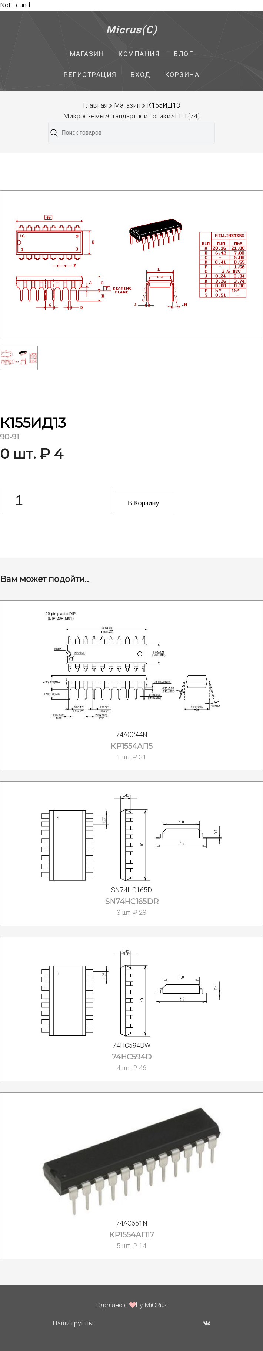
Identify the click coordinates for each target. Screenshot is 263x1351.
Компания (139, 54)
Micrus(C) (131, 30)
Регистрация (90, 74)
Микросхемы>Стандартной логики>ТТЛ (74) (131, 116)
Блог (183, 54)
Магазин (87, 54)
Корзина (182, 74)
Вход (141, 74)
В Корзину (143, 503)
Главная (95, 105)
